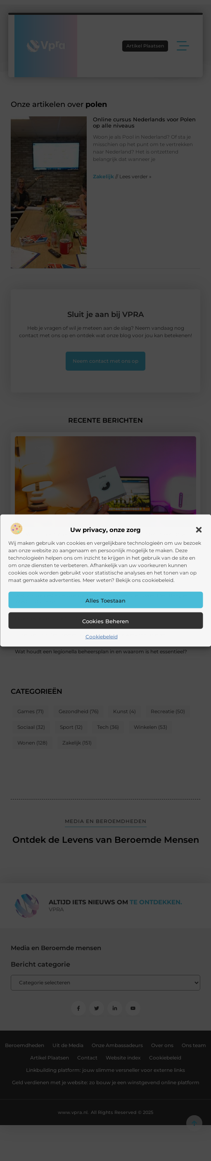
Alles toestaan (105, 600)
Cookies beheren (105, 621)
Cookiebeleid (101, 637)
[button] (198, 530)
